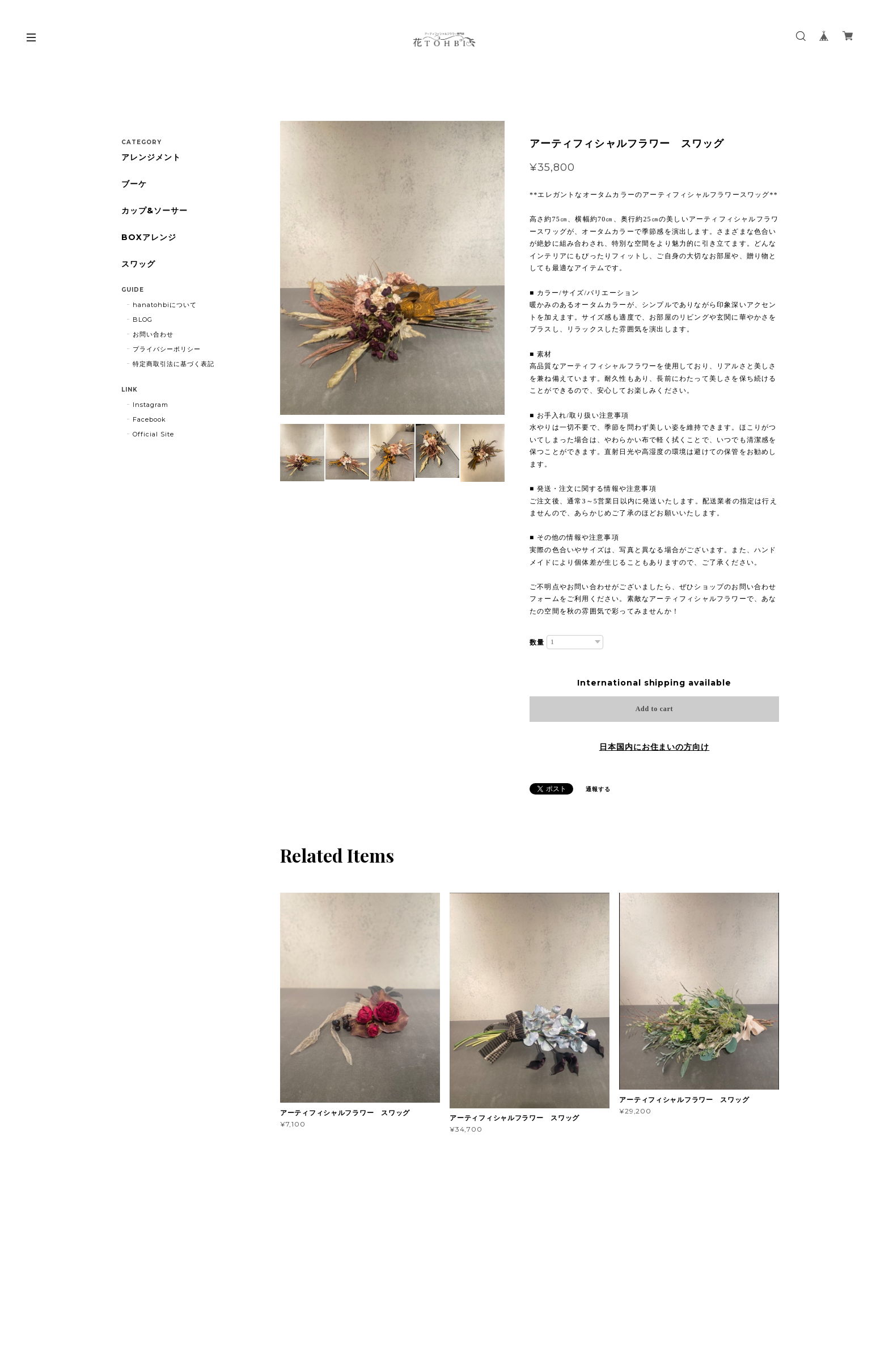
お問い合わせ (153, 334)
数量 (537, 642)
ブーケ (134, 184)
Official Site (153, 434)
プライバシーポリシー (167, 349)
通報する (598, 789)
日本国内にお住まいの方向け (654, 746)
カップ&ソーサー (154, 211)
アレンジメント (151, 157)
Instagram (150, 405)
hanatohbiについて (164, 305)
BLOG (143, 319)
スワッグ (138, 264)
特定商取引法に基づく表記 (173, 364)
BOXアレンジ (148, 237)
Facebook (149, 419)
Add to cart (655, 709)
